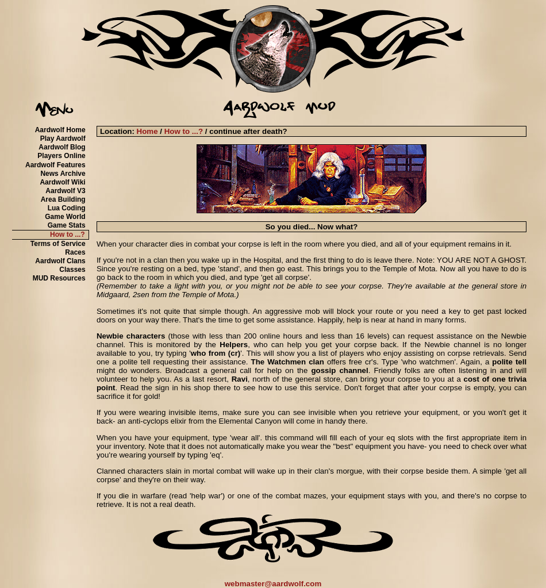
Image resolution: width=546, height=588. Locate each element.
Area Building (63, 199)
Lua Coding (67, 208)
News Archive (62, 174)
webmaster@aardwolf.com (273, 583)
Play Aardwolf (63, 138)
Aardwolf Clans (60, 261)
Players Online (61, 156)
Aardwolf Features (55, 165)
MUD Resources (59, 278)
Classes (72, 270)
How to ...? (67, 234)
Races (75, 252)
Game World (65, 217)
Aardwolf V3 (65, 191)
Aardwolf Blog (62, 147)
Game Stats (67, 225)
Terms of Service (58, 244)
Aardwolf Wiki (62, 182)
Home (147, 131)
